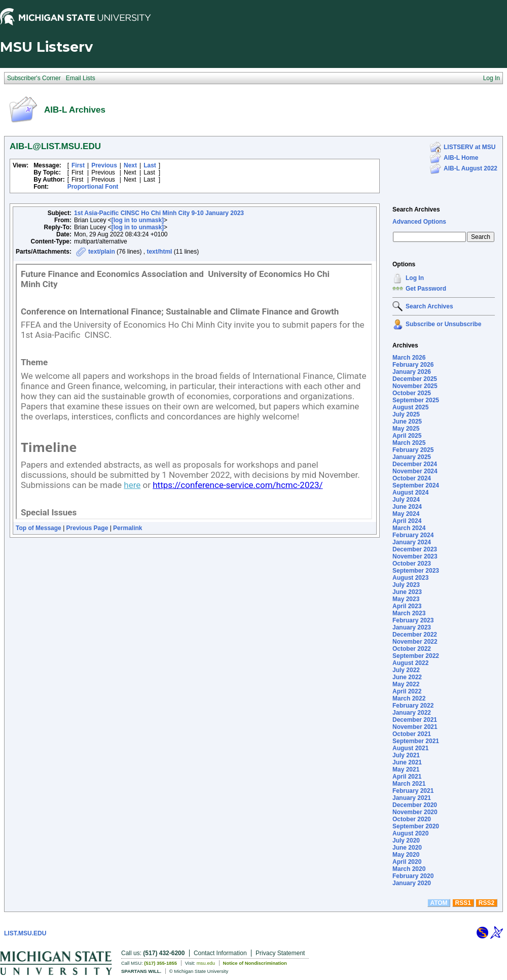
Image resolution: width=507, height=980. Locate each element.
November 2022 (415, 641)
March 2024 (408, 528)
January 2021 (411, 797)
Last (149, 165)
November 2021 (415, 726)
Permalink (127, 528)
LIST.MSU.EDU (25, 933)
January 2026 (411, 371)
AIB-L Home (461, 157)
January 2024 (411, 542)
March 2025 (408, 442)
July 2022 (406, 670)
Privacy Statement (280, 953)
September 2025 (415, 400)
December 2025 (414, 378)
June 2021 (407, 762)
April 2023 (406, 606)
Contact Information (220, 953)
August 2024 (410, 492)
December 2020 (414, 805)
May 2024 (405, 513)
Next (130, 165)
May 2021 (405, 769)
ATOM (438, 902)
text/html (159, 251)
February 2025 (412, 449)
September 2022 (415, 655)
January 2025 (411, 457)
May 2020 (405, 854)
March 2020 (408, 868)
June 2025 (407, 421)
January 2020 (411, 883)
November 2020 (415, 812)
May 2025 (405, 428)
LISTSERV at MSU (469, 147)
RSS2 (486, 902)
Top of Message (38, 528)
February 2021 (412, 790)
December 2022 (414, 634)
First (78, 165)
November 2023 (415, 556)
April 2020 (406, 861)
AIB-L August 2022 (470, 168)
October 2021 (411, 734)
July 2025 (406, 414)
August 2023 (410, 577)
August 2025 (410, 407)
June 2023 (407, 592)
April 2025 (406, 435)
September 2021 (415, 741)
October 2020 (411, 819)
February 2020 (412, 876)
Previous (104, 165)
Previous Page (87, 528)
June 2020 (407, 847)
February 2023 (412, 620)
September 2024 (415, 485)
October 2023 (411, 563)
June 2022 (407, 677)
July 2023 (406, 584)
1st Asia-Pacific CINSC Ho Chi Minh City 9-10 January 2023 (159, 213)
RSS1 (463, 902)
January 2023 (411, 627)
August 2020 (410, 833)
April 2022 (406, 691)
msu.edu (206, 963)
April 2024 (406, 520)
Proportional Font (93, 186)
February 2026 (412, 364)
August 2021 (410, 748)
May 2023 (405, 599)
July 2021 (406, 755)
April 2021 (406, 776)
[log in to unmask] (138, 220)
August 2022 (410, 663)
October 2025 (411, 393)
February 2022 (412, 705)
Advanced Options (419, 221)
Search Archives (416, 209)
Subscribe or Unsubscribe (443, 324)
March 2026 (408, 357)
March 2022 (408, 698)
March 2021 (408, 783)
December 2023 (414, 549)
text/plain (101, 251)
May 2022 (405, 684)
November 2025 (415, 386)
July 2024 (406, 499)
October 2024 (411, 478)
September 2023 (415, 570)
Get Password (426, 288)
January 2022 (411, 712)
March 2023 (408, 613)
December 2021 (414, 719)
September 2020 (415, 826)
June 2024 (407, 506)
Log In (415, 278)
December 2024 (414, 464)
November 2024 (415, 471)
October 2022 (411, 648)
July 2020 (406, 840)
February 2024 (412, 535)
